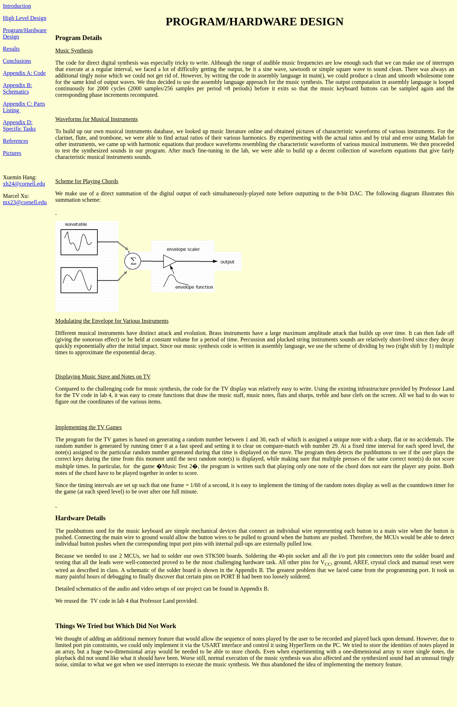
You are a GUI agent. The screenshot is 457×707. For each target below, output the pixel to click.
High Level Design (24, 18)
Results (11, 49)
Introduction (17, 6)
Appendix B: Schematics (17, 88)
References (15, 141)
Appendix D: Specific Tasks (19, 125)
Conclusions (17, 61)
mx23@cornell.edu (25, 202)
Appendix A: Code (24, 73)
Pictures (12, 153)
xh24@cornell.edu (24, 184)
